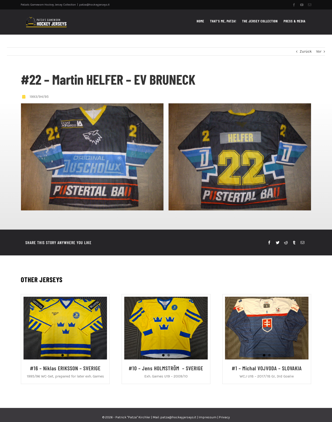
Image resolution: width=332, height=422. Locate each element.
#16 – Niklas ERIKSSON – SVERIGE (65, 368)
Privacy (224, 417)
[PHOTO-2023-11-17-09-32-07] (239, 156)
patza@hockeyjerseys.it (94, 4)
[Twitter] (277, 242)
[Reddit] (286, 242)
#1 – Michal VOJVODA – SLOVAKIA (267, 368)
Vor (318, 51)
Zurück (306, 51)
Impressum (207, 417)
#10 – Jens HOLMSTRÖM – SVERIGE (166, 368)
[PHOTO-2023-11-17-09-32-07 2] (92, 156)
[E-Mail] (302, 242)
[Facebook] (269, 242)
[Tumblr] (294, 242)
